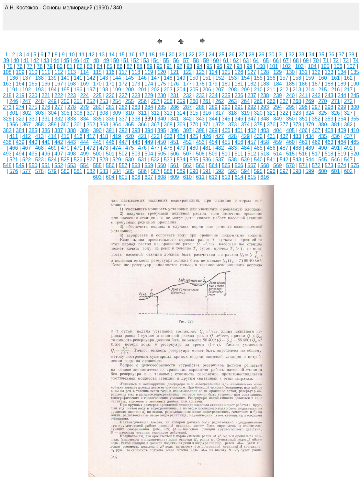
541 (271, 159)
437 (348, 136)
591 (206, 171)
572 (316, 165)
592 (219, 171)
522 (26, 159)
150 (193, 78)
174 (148, 83)
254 (116, 101)
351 (303, 118)
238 (264, 95)
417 (90, 136)
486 (271, 148)
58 (196, 60)
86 (119, 66)
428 (232, 136)
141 (78, 78)
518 (329, 153)
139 (52, 78)
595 (258, 171)
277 (58, 107)
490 (322, 148)
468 (39, 148)
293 (264, 107)
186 (303, 83)
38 (351, 54)
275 (33, 107)
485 (258, 148)
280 (97, 107)
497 (58, 153)
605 (123, 177)
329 (20, 118)
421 (142, 136)
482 (219, 148)
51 (126, 60)
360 (65, 124)
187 (316, 83)
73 (346, 60)
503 (136, 153)
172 (123, 83)
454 (213, 142)
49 (106, 60)
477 (155, 148)
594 (245, 171)
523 (39, 159)
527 (90, 159)
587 (155, 171)
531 (142, 159)
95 (209, 66)
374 (245, 124)
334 (84, 118)
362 (90, 124)
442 (58, 142)
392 (123, 130)
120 (161, 72)
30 (272, 54)
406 (303, 130)
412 (26, 136)
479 (181, 148)
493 (7, 153)
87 (129, 66)
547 (348, 159)
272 (348, 101)
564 (213, 165)
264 (245, 101)
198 (103, 89)
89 (150, 66)
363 (103, 124)
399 (213, 130)
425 (193, 136)
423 (168, 136)
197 (90, 89)
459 (277, 142)
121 (174, 72)
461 (303, 142)
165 (33, 83)
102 (286, 66)
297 (316, 107)
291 (239, 107)
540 (258, 159)
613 (226, 177)
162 (348, 78)
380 (322, 124)
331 (45, 118)
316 (206, 113)
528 (103, 159)
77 (30, 66)
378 (296, 124)
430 (258, 136)
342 (187, 118)
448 (136, 142)
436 (335, 136)
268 (296, 101)
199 (116, 89)
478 (168, 148)
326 (335, 113)
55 (166, 60)
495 (33, 153)
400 (226, 130)
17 (142, 54)
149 (181, 78)
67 (286, 60)
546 (335, 159)
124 (213, 72)
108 (7, 72)
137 (26, 78)
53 (146, 60)
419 (116, 136)
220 (33, 95)
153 (232, 78)
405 (290, 130)
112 (58, 72)
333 (71, 118)
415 (65, 136)
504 (148, 153)
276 (45, 107)
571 (303, 165)
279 (84, 107)
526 (78, 159)
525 (65, 159)
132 (316, 72)
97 (229, 66)
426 (206, 136)
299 (342, 107)
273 (7, 107)
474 (116, 148)
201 (142, 89)
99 (249, 66)
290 (226, 107)
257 (155, 101)
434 (309, 136)
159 (309, 78)
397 (187, 130)
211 (271, 89)
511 (239, 153)
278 (71, 107)
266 (271, 101)
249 (52, 101)
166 (45, 83)
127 (251, 72)
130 (290, 72)
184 (277, 83)
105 (325, 66)
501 (110, 153)
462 (316, 142)
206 (206, 89)
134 (342, 72)
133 (329, 72)
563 (200, 165)
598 (296, 171)
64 (256, 60)
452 (187, 142)
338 (136, 118)
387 (58, 130)
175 (161, 83)
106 (338, 66)
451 (174, 142)
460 (290, 142)
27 (241, 54)
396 (174, 130)
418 (103, 136)
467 (26, 148)
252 (90, 101)
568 (264, 165)
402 (251, 130)
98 (239, 66)
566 (239, 165)
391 (110, 130)
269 (309, 101)
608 (161, 177)
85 (109, 66)
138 (39, 78)
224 (84, 95)
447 (123, 142)
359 (52, 124)
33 (301, 54)
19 (161, 54)
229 (148, 95)
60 (216, 60)
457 (251, 142)
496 (45, 153)
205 (193, 89)
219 (20, 95)
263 (232, 101)
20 (172, 54)
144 (116, 78)
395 (161, 130)
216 (335, 89)
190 (354, 83)
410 (354, 130)
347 (251, 118)
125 (226, 72)
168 (71, 83)
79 (49, 66)
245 (354, 95)
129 (277, 72)
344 (213, 118)
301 (13, 113)
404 (277, 130)
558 (136, 165)
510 (226, 153)
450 (161, 142)
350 (290, 118)
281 (110, 107)
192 (26, 89)
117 (123, 72)
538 (232, 159)
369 (181, 124)
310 (129, 113)
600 (322, 171)
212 (284, 89)
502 (123, 153)
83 (90, 66)
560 (161, 165)
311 (142, 113)
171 (110, 83)
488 (296, 148)
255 (129, 101)
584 (116, 171)
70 (316, 60)
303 (39, 113)
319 (245, 113)
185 (290, 83)
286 (174, 107)
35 (321, 54)
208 (232, 89)
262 (219, 101)
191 (13, 89)
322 (284, 113)
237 (251, 95)
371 (206, 124)
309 (116, 113)
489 (309, 148)
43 (46, 60)
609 (174, 177)
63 (246, 60)
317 (219, 113)
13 (102, 54)
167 (58, 83)
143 (103, 78)
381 (335, 124)
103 (299, 66)
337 (123, 118)
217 (348, 89)
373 (232, 124)
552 (58, 165)
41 (26, 60)
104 (312, 66)
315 (193, 113)
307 (90, 113)
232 (187, 95)
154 (245, 78)
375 (258, 124)
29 (262, 54)
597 (284, 171)
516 (303, 153)
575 (354, 165)
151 (206, 78)
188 (329, 83)
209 (245, 89)
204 (181, 89)
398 (200, 130)
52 (136, 60)
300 (354, 107)
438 (7, 142)
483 (232, 148)
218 (7, 95)
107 (350, 66)
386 (45, 130)
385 (33, 130)
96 (219, 66)
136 (13, 78)
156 (271, 78)
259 (181, 101)
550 (33, 165)
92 (179, 66)
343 (200, 118)
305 (65, 113)
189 (342, 83)
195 (65, 89)
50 (116, 60)
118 (136, 72)
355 (354, 118)
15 (122, 54)
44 (56, 60)
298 (329, 107)
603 (97, 177)
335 (97, 118)
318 (232, 113)
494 (20, 153)
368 (168, 124)
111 (45, 72)
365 (129, 124)
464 (342, 142)
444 (84, 142)
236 (239, 95)
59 (206, 60)
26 (231, 54)
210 (258, 89)
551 (45, 165)
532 (155, 159)
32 (291, 54)
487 (284, 148)
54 (156, 60)
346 (239, 118)
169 (84, 83)
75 (10, 66)
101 (273, 66)
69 (306, 60)
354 (342, 118)
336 (110, 118)
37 (342, 54)
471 (78, 148)
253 (103, 101)
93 (189, 66)
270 (322, 101)
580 (65, 171)
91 (169, 66)
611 (200, 177)
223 (71, 95)
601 (335, 171)
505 (161, 153)
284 (148, 107)
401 (239, 130)
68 (296, 60)
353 (329, 118)
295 (290, 107)
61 (226, 60)
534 (181, 159)
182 (251, 83)
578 (39, 171)
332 (58, 118)
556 (110, 165)
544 (309, 159)
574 (342, 165)
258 (168, 101)
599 (309, 171)
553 (71, 165)
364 (116, 124)
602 (348, 171)
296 (303, 107)
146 (142, 78)
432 (284, 136)
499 (84, 153)
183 (264, 83)
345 (226, 118)
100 (260, 66)
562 (187, 165)
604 (110, 177)
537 (219, 159)
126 (239, 72)
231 (174, 95)
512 (251, 153)
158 (296, 78)
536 (206, 159)
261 (206, 101)
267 (284, 101)
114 (84, 72)
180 (226, 83)
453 (200, 142)
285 (161, 107)
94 (199, 66)
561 (174, 165)
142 (90, 78)
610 (187, 177)
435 (322, 136)
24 (212, 54)
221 (45, 95)
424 (181, 136)
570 (290, 165)
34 (311, 54)
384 (20, 130)
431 (271, 136)
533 (168, 159)
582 (90, 171)
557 (123, 165)
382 (348, 124)
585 (129, 171)
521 (13, 159)
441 (45, 142)
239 (277, 95)
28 (252, 54)
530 (129, 159)
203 (168, 89)
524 (52, 159)
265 (258, 101)
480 (193, 148)
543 (296, 159)
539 (245, 159)
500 (97, 153)
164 (20, 83)
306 (78, 113)
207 (219, 89)
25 (221, 54)
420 (129, 136)
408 (329, 130)
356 (13, 124)
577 (26, 171)
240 (290, 95)
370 (193, 124)
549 (20, 165)
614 (239, 177)
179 (213, 83)
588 (168, 171)
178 (200, 83)
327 (348, 113)
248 (39, 101)
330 (33, 118)
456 (239, 142)
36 (331, 54)
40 (16, 60)
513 (264, 153)
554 (84, 165)
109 (20, 72)
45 (66, 60)
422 (155, 136)
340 (161, 118)
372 (219, 124)
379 (309, 124)
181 (239, 83)
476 (142, 148)
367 (155, 124)
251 (78, 101)
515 (290, 153)
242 (316, 95)
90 (160, 66)
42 (36, 60)
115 (97, 72)
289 (213, 107)
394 (148, 130)
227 (123, 95)
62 (236, 60)
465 (354, 142)
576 (13, 171)
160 (322, 78)
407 (316, 130)
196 (78, 89)
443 (71, 142)
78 (40, 66)
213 (296, 89)
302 (26, 113)
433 (296, 136)
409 (342, 130)
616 (264, 177)
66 (276, 60)
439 (20, 142)
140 (65, 78)
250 (65, 101)
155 (258, 78)
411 (13, 136)
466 (13, 148)
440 (33, 142)
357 (26, 124)
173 (136, 83)
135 (354, 72)
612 (213, 177)
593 (232, 171)
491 (335, 148)
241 (303, 95)
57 (186, 60)
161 (335, 78)
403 (264, 130)
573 (329, 165)
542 (284, 159)
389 (84, 130)
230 (161, 95)
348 (264, 118)
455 (226, 142)
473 (103, 148)
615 (251, 177)
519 (342, 153)
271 (335, 101)
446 (110, 142)
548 (7, 165)
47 (86, 60)
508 (200, 153)
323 (296, 113)
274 (20, 107)
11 (82, 54)
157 (284, 78)
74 (356, 60)
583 (103, 171)
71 (326, 60)
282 (123, 107)
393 (136, 130)
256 (142, 101)
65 (266, 60)
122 (187, 72)
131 (303, 72)
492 (348, 148)
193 (39, 89)
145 (129, 78)
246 (13, 101)
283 (136, 107)
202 (155, 89)
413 (39, 136)
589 (181, 171)
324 (309, 113)
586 (142, 171)
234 (213, 95)
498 (71, 153)
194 (52, 89)
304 (52, 113)
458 (264, 142)
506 (174, 153)
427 (219, 136)
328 (7, 118)
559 (148, 165)
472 (90, 148)
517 (316, 153)
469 (52, 148)
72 (336, 60)
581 (78, 171)
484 (245, 148)
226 (110, 95)
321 (271, 113)
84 (100, 66)
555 (97, 165)
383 (7, 130)
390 (97, 130)
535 (193, 159)
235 (226, 95)
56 (176, 60)
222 (58, 95)
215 (322, 89)
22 (192, 54)
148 (168, 78)
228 (136, 95)
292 (251, 107)
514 (277, 153)
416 (78, 136)
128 (264, 72)
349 (277, 118)
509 (213, 153)
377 (284, 124)
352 (316, 118)
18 (152, 54)
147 (155, 78)
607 (148, 177)
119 (148, 72)
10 (72, 54)
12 (92, 54)
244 (342, 95)
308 (103, 113)
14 (112, 54)
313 (168, 113)
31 (281, 54)
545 (322, 159)
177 (187, 83)
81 (70, 66)
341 (174, 118)
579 (52, 171)
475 (129, 148)
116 (110, 72)
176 (174, 83)
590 (193, 171)
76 (20, 66)
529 (116, 159)
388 (71, 130)
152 (219, 78)
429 (245, 136)
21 (182, 54)
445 (97, 142)
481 (206, 148)
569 (277, 165)
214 (309, 89)
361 (78, 124)
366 (142, 124)
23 (202, 54)
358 (39, 124)
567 (251, 165)
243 (329, 95)
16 (132, 54)
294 (277, 107)
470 (65, 148)
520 (354, 153)
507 (187, 153)
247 (26, 101)
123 (200, 72)
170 (97, 83)
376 (271, 124)
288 (200, 107)
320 (258, 113)
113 (71, 72)
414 (52, 136)
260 (193, 101)
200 (129, 89)
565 (226, 165)
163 (7, 83)
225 (97, 95)
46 (76, 60)
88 (139, 66)
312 (155, 113)
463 (329, 142)
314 (181, 113)
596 (271, 171)
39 (6, 60)
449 (148, 142)
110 (33, 72)
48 (96, 60)
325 (322, 113)
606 (136, 177)
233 (200, 95)
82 (80, 66)
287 (187, 107)
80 (59, 66)
